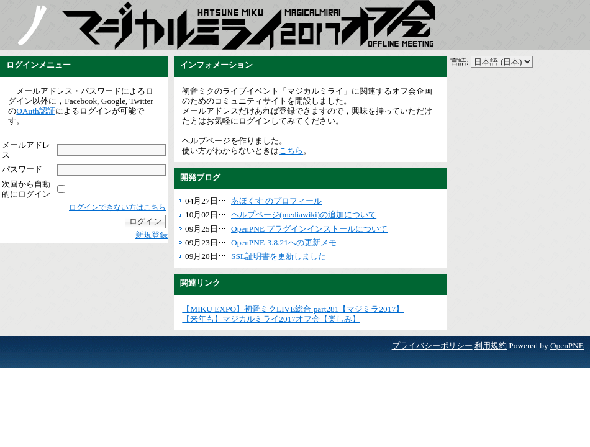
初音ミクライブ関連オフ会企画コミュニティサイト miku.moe (31, 25)
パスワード (22, 169)
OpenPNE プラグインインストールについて (309, 228)
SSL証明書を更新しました (278, 256)
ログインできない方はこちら (117, 207)
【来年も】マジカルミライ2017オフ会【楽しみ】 (271, 318)
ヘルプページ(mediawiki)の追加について (303, 214)
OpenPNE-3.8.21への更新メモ (284, 242)
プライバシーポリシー (432, 345)
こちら (291, 150)
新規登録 (151, 235)
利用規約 (490, 345)
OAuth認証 (35, 110)
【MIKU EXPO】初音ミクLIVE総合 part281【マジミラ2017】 (293, 309)
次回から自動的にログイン (26, 189)
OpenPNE (567, 345)
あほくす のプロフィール (276, 200)
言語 (458, 61)
